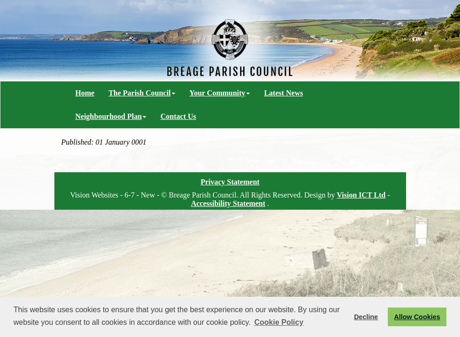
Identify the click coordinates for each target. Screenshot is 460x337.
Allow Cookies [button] (417, 317)
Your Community (219, 93)
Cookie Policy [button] (278, 322)
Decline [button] (366, 317)
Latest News (283, 93)
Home (85, 93)
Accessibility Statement (228, 203)
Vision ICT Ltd (361, 195)
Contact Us (178, 116)
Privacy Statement (230, 182)
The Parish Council (141, 93)
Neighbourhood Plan (111, 116)
